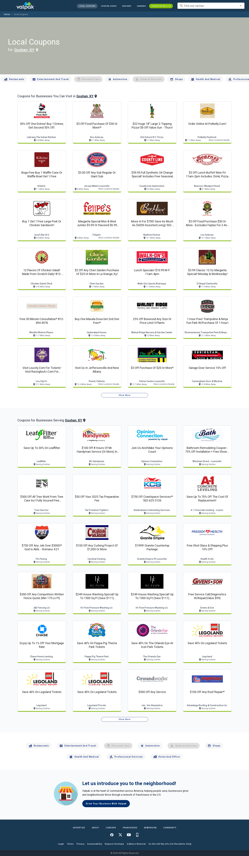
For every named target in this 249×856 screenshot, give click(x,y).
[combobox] (210, 6)
